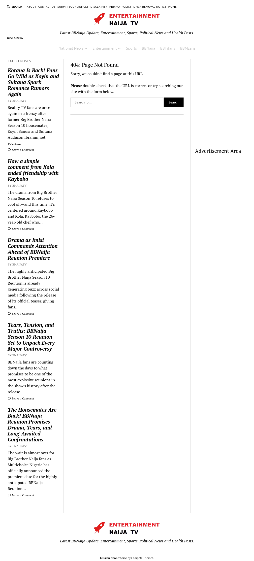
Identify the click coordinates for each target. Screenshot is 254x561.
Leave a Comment (21, 150)
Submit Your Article (72, 6)
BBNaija (148, 48)
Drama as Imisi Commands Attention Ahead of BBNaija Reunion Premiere (33, 249)
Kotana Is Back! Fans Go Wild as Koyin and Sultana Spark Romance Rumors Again (33, 82)
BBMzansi (188, 48)
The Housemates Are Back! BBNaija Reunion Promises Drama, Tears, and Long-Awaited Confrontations (32, 424)
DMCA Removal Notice (149, 6)
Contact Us (46, 6)
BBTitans (167, 48)
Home (172, 6)
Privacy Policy (120, 6)
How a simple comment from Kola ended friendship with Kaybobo (33, 170)
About (31, 6)
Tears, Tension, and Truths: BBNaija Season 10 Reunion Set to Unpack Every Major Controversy (31, 337)
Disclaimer (99, 6)
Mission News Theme (113, 558)
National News (71, 48)
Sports (131, 48)
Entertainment (105, 48)
